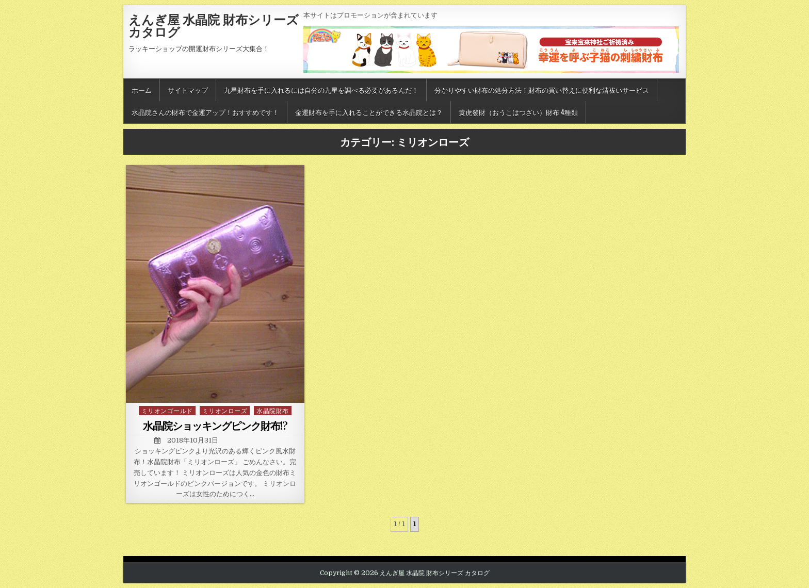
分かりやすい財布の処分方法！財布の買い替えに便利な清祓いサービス (541, 90)
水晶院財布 (272, 410)
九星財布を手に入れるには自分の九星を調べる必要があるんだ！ (321, 90)
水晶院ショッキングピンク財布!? (215, 425)
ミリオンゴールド (167, 410)
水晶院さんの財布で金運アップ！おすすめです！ (205, 112)
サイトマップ (188, 90)
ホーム (142, 90)
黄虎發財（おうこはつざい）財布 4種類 (518, 112)
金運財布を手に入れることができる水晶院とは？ (369, 112)
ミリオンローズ (225, 410)
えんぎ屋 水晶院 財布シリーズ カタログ (213, 25)
